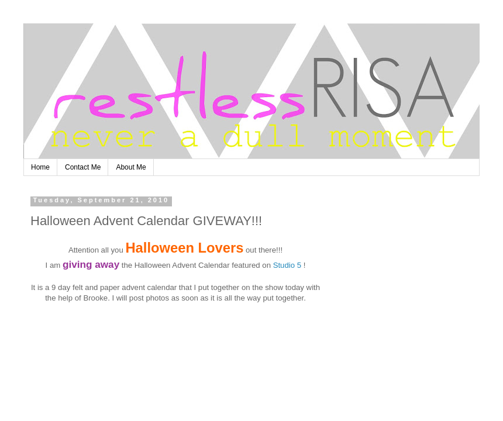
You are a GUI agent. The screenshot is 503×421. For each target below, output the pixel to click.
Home (40, 167)
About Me (131, 167)
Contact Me (83, 167)
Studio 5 (287, 265)
